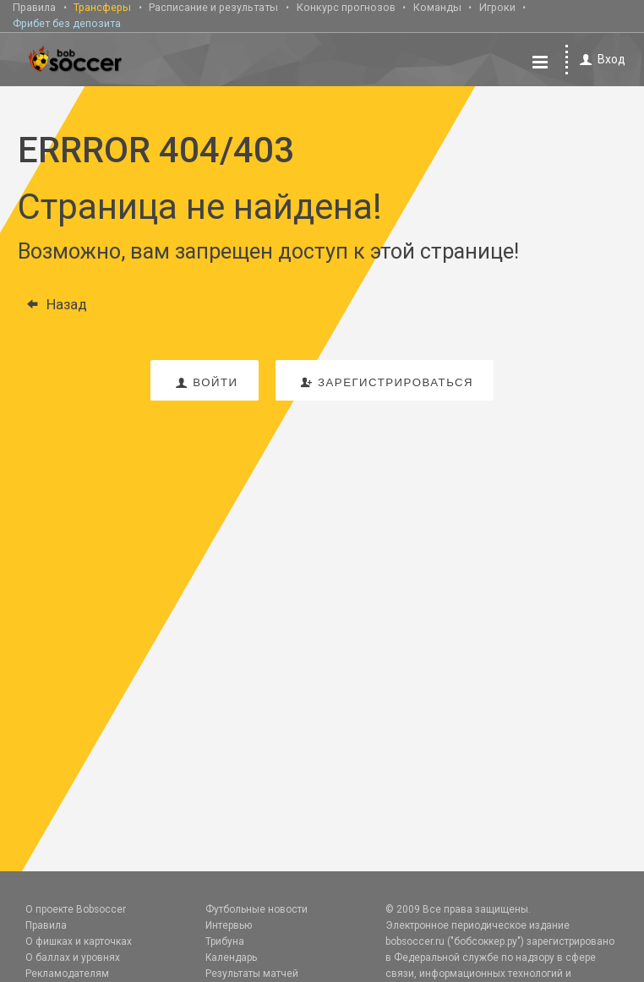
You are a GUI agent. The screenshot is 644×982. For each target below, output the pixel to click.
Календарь (231, 957)
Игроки (497, 7)
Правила (34, 7)
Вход (599, 59)
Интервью (228, 925)
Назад (52, 304)
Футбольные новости (256, 909)
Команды (437, 7)
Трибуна (224, 941)
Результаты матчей (251, 973)
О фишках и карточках (78, 941)
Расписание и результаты (213, 7)
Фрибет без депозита (67, 23)
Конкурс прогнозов (346, 7)
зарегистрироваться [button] (385, 382)
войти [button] (204, 382)
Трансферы (102, 7)
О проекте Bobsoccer (75, 909)
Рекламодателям (67, 973)
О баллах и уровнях (72, 957)
